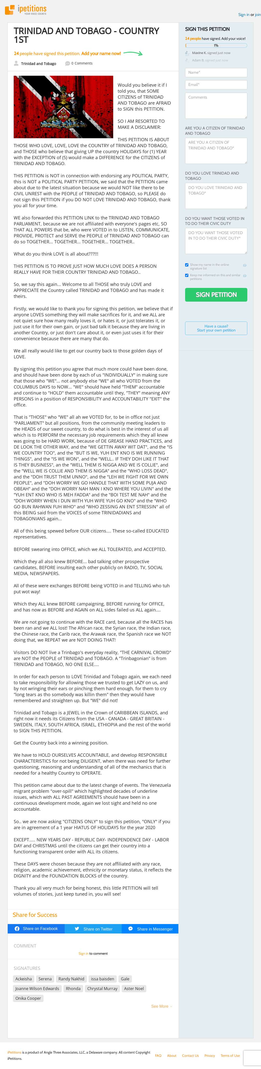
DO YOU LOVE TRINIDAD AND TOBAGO (212, 176)
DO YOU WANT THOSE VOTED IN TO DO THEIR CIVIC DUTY (214, 221)
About (171, 1055)
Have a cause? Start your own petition (216, 328)
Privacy (210, 1055)
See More (159, 1006)
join (258, 14)
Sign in (244, 14)
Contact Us (190, 1055)
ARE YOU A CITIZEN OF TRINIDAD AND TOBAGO (215, 131)
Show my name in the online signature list (207, 266)
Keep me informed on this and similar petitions (212, 277)
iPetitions (25, 10)
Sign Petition (216, 294)
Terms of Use (230, 1055)
